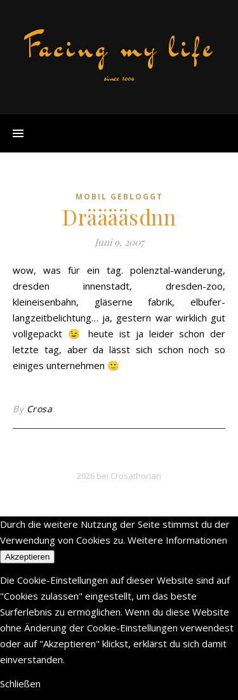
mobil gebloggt (119, 196)
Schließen (20, 683)
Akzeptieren (27, 557)
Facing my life (119, 47)
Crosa (40, 409)
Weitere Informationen (177, 540)
